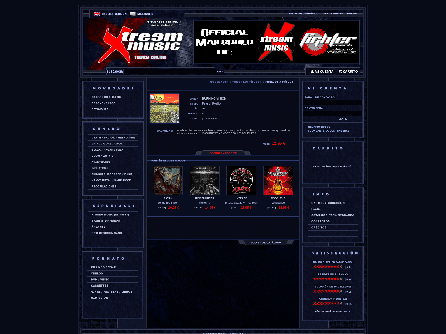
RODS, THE (278, 198)
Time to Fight (204, 202)
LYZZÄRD (241, 198)
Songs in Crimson (167, 202)
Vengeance (278, 202)
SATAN (168, 198)
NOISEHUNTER (204, 198)
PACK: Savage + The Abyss (241, 202)
